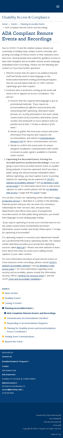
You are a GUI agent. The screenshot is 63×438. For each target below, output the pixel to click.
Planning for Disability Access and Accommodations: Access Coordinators (31, 330)
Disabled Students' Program (15, 361)
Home (5, 24)
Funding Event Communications (19, 336)
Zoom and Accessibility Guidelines (25, 279)
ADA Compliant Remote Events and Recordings (31, 313)
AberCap (22, 247)
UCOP (37, 192)
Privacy (57, 425)
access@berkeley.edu (12, 389)
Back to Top (56, 434)
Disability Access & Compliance (26, 17)
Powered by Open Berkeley (48, 415)
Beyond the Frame (14, 341)
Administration (9, 383)
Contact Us (7, 356)
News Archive (11, 293)
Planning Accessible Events (33, 24)
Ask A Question (8, 374)
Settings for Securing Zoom (32, 275)
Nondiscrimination (52, 422)
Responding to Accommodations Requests (27, 323)
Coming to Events (13, 303)
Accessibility (55, 418)
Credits (5, 366)
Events (14, 24)
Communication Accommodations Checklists (27, 318)
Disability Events (13, 298)
